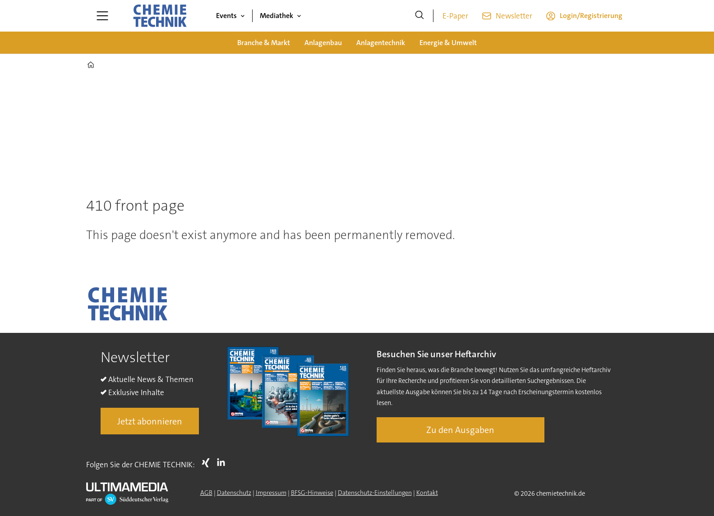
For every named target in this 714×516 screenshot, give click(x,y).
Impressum (271, 492)
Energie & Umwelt (448, 42)
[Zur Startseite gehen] (160, 16)
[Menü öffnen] (102, 16)
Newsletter (514, 16)
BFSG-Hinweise (312, 492)
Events (226, 15)
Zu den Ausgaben (460, 430)
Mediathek (276, 15)
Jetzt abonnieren (149, 421)
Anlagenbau (323, 42)
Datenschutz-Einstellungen (375, 492)
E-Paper (455, 16)
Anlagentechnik (380, 42)
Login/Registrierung (591, 15)
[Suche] (419, 16)
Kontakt (427, 492)
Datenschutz (234, 492)
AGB (206, 492)
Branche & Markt (263, 42)
